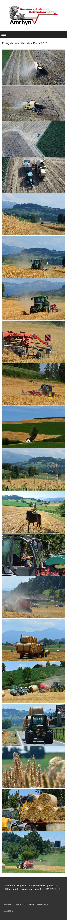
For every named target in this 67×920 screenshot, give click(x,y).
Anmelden (8, 911)
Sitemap (45, 904)
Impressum (8, 904)
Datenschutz (20, 904)
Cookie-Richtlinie (34, 904)
